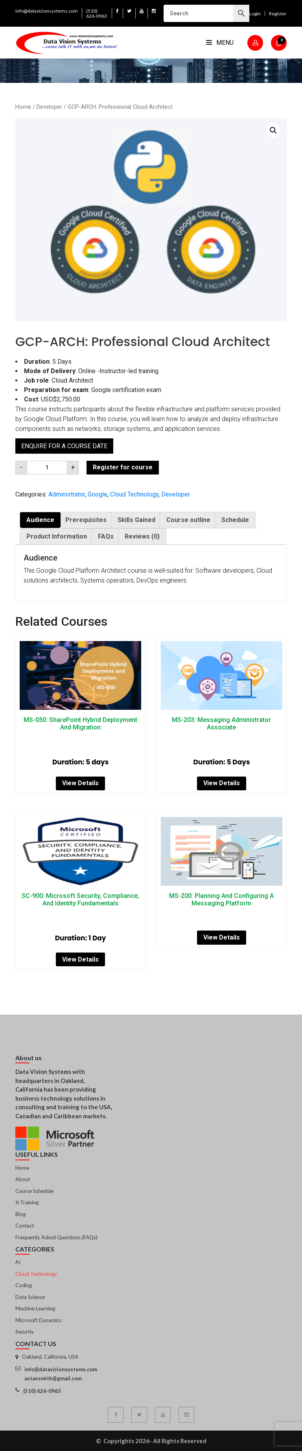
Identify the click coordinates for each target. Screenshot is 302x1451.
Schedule (235, 520)
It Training (27, 1202)
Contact (24, 1225)
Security (24, 1331)
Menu (220, 42)
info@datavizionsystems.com (46, 11)
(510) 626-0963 (96, 13)
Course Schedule (34, 1191)
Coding (23, 1285)
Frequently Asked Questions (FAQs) (56, 1237)
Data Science (30, 1297)
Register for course (123, 467)
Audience (40, 520)
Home (23, 106)
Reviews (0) (142, 536)
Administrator (66, 494)
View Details (80, 783)
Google (97, 494)
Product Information (56, 536)
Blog (20, 1214)
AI (17, 1262)
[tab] (40, 520)
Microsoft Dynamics (38, 1320)
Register (278, 13)
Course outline (188, 520)
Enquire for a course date (64, 446)
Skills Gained (136, 520)
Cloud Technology (134, 494)
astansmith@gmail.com (53, 1378)
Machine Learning (35, 1308)
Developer (49, 106)
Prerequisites (86, 520)
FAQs (106, 536)
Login (255, 13)
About (22, 1179)
